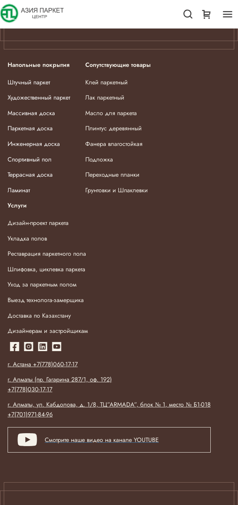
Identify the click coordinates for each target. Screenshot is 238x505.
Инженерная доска (34, 143)
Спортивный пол (30, 159)
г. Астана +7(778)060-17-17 (43, 364)
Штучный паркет (29, 82)
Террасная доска (30, 174)
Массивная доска (31, 113)
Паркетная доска (30, 128)
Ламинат (19, 190)
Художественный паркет (39, 97)
